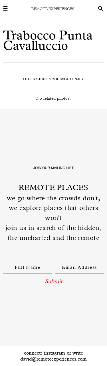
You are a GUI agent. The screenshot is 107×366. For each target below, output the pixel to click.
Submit (53, 281)
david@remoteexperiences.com (53, 359)
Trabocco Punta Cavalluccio (48, 40)
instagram (54, 353)
